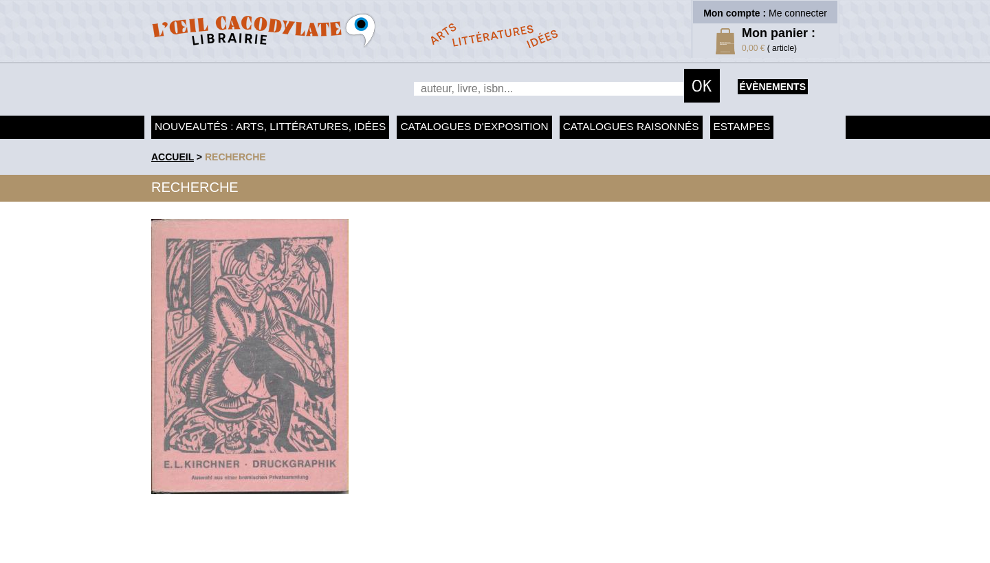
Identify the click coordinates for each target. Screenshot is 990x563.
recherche (235, 156)
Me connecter (798, 13)
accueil (172, 156)
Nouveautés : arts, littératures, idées (270, 126)
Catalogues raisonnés (631, 126)
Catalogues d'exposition (474, 126)
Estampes (742, 126)
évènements (773, 86)
